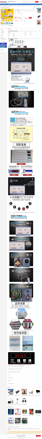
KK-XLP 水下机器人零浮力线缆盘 (24, 415)
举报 (5, 25)
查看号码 (30, 17)
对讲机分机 (9, 429)
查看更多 (3, 41)
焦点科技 (22, 438)
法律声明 (27, 437)
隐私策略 (21, 437)
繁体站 (29, 437)
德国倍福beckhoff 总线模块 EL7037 (31, 415)
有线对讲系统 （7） (3, 32)
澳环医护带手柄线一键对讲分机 (22, 436)
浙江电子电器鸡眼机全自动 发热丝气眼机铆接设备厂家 (13, 415)
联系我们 (12, 437)
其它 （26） (2, 33)
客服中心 (15, 437)
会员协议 (24, 437)
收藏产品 (2, 25)
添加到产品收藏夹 (2, 49)
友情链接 (32, 437)
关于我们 (9, 437)
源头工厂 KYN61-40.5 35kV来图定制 (18, 415)
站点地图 (18, 437)
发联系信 (16, 20)
